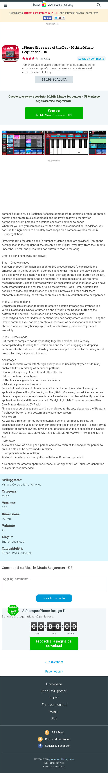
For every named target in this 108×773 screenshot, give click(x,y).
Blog (54, 718)
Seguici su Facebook (57, 745)
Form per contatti (54, 705)
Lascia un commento (91, 58)
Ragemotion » (54, 671)
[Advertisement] (54, 34)
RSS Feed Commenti (57, 739)
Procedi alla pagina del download (54, 643)
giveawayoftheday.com (61, 759)
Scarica (54, 113)
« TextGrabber (54, 662)
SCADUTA (54, 79)
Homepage (54, 684)
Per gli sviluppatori (54, 691)
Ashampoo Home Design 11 (44, 610)
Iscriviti (54, 698)
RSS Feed (58, 732)
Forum (54, 711)
